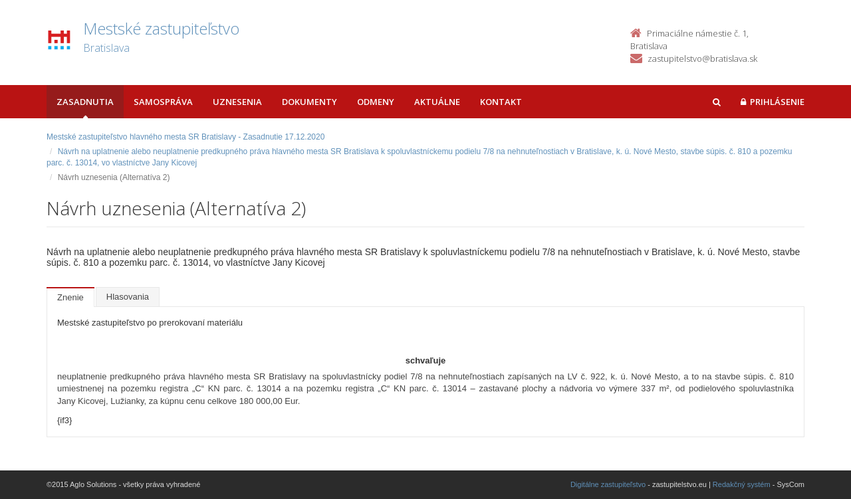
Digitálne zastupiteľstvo (608, 484)
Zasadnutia (85, 102)
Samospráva (163, 102)
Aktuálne (437, 102)
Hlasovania (127, 297)
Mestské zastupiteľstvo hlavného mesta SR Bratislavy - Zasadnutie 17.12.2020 (185, 137)
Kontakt (501, 102)
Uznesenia (237, 102)
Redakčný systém (742, 484)
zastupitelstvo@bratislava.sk (702, 58)
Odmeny (375, 102)
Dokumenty (309, 102)
